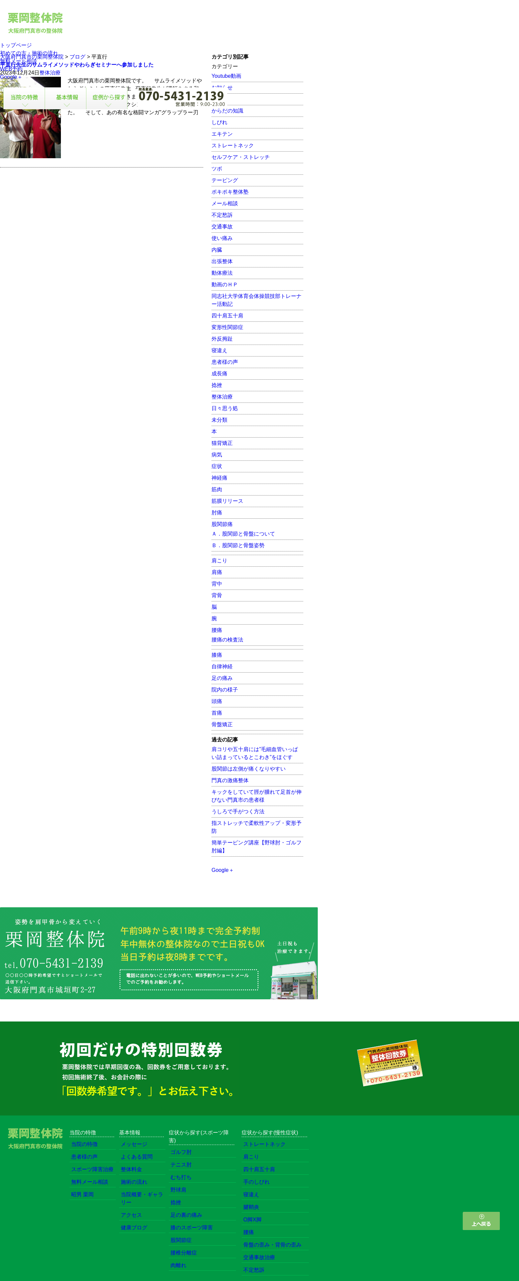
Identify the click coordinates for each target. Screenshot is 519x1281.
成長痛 (219, 373)
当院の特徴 (84, 1144)
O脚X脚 (252, 1219)
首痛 (217, 713)
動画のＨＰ (225, 284)
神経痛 (219, 478)
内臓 (217, 250)
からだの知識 (227, 111)
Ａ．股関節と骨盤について (243, 534)
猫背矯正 (222, 443)
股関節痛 (222, 524)
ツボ (217, 168)
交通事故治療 (259, 1257)
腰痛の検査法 (227, 639)
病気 (217, 454)
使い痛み (222, 238)
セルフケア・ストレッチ (241, 157)
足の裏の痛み (186, 1215)
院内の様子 (225, 689)
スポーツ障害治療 (92, 1169)
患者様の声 (225, 362)
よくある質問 (137, 1157)
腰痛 (217, 630)
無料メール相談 (18, 61)
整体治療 (222, 397)
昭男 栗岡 (82, 1194)
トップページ (16, 45)
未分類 (219, 420)
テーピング (225, 180)
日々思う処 (225, 408)
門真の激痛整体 (230, 780)
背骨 (217, 595)
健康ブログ (134, 1227)
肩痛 (217, 572)
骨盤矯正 (222, 724)
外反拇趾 (222, 339)
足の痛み (222, 678)
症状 (217, 466)
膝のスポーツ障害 (191, 1227)
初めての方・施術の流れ (29, 53)
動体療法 (222, 273)
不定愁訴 (222, 215)
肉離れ (178, 1265)
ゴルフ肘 (181, 1152)
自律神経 (222, 666)
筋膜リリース (227, 501)
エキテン (222, 134)
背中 (217, 584)
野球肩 (178, 1190)
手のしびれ (256, 1182)
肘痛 (217, 512)
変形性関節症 (227, 327)
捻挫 (217, 385)
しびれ (219, 122)
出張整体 (222, 261)
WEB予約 (11, 69)
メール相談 (225, 203)
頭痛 (217, 701)
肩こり (219, 560)
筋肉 (217, 489)
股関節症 (181, 1240)
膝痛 (217, 655)
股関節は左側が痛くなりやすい (249, 769)
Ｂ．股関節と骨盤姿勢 (238, 545)
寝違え (219, 350)
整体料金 (131, 1169)
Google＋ (11, 77)
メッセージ (134, 1144)
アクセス (131, 1215)
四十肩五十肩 (227, 315)
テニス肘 (181, 1164)
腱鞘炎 (251, 1207)
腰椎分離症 (183, 1253)
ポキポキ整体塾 (230, 192)
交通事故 (222, 226)
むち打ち (181, 1177)
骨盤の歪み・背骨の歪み (272, 1245)
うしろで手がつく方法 (238, 811)
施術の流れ (134, 1182)
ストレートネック (233, 145)
